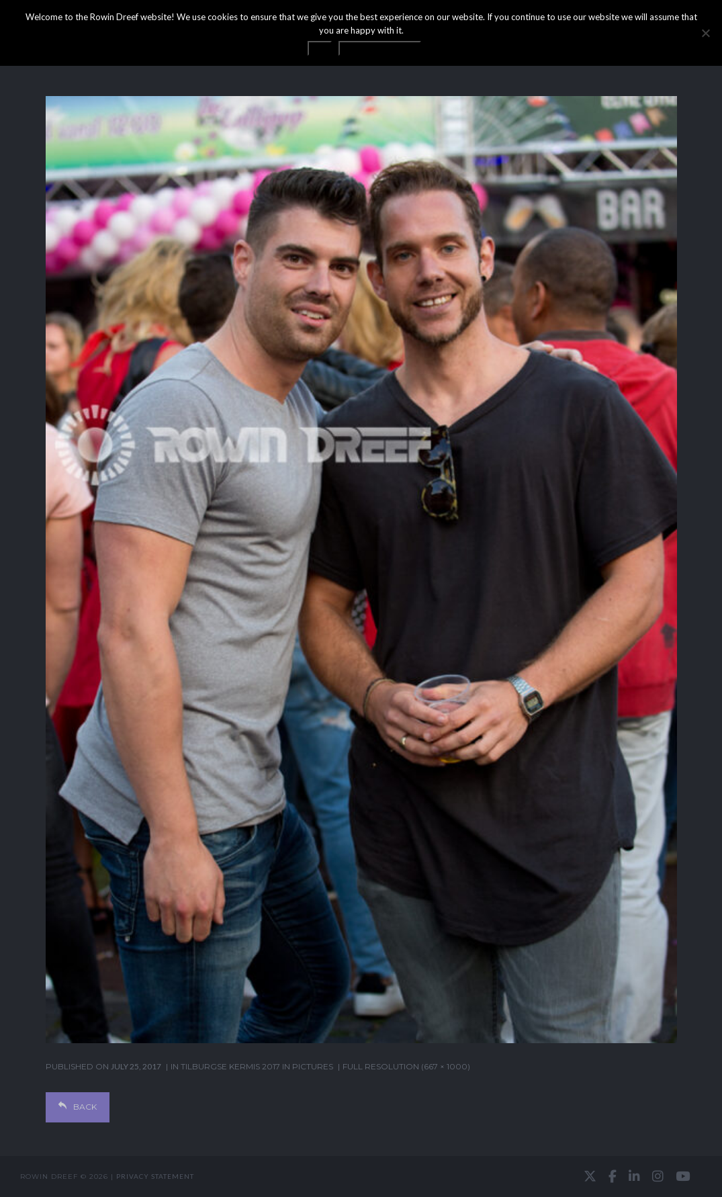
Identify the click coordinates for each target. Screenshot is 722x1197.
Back (77, 1107)
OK (319, 48)
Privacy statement (155, 1176)
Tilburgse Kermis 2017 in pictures (257, 1066)
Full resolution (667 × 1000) (406, 1066)
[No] (705, 33)
